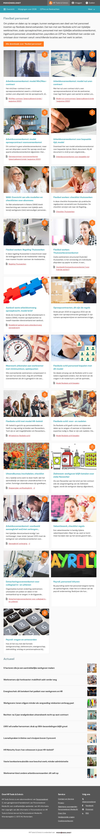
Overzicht (8, 9)
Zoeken (90, 3)
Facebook (89, 805)
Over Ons (62, 813)
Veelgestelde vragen (66, 817)
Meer (90, 9)
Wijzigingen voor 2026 (27, 9)
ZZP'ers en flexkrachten (49, 9)
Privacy (61, 803)
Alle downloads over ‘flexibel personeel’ (23, 44)
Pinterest (89, 809)
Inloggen (77, 3)
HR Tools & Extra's (58, 3)
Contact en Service (66, 799)
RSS (87, 813)
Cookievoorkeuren (65, 821)
